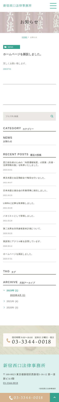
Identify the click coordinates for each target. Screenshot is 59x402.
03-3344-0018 (10, 383)
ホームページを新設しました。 (23, 54)
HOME (24, 37)
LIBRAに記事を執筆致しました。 (19, 203)
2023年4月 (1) (17, 295)
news (10, 47)
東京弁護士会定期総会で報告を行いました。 (25, 178)
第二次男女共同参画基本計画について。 (22, 228)
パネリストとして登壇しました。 (19, 216)
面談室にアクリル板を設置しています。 (22, 241)
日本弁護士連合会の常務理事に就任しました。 (26, 190)
